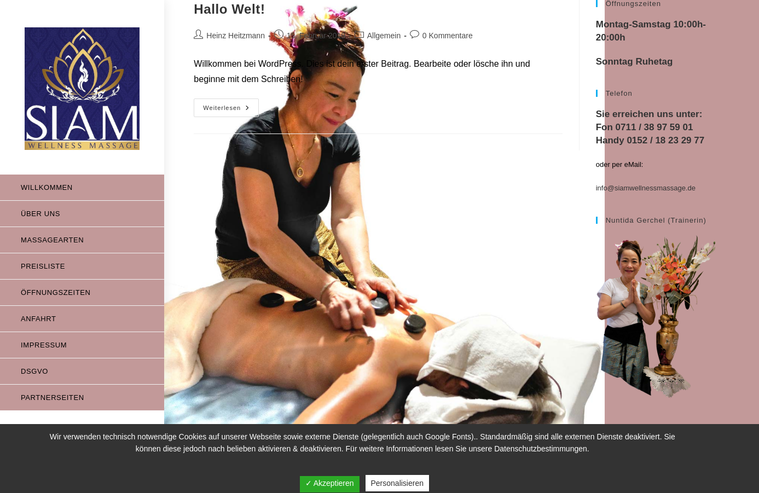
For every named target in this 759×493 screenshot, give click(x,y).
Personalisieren (397, 483)
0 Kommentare (447, 35)
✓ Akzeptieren (329, 483)
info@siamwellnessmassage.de (646, 188)
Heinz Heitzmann (235, 35)
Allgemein (384, 35)
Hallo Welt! (229, 9)
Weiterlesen (231, 104)
